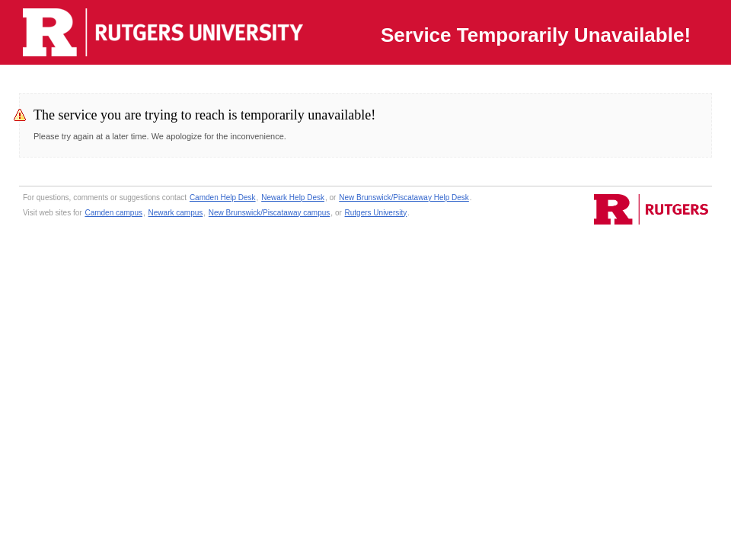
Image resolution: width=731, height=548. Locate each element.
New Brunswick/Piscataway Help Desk (404, 197)
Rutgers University (376, 213)
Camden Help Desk (223, 197)
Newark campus (175, 213)
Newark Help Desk (292, 197)
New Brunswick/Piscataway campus (269, 213)
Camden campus (113, 213)
